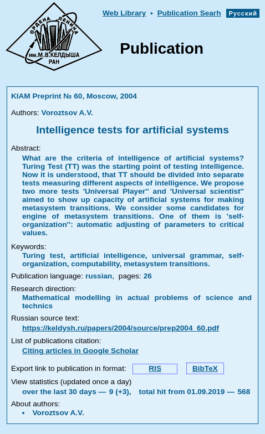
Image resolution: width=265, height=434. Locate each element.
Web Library (124, 13)
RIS (155, 368)
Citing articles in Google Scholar (80, 351)
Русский (242, 13)
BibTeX (205, 368)
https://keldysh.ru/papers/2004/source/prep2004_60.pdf (120, 328)
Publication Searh (189, 13)
